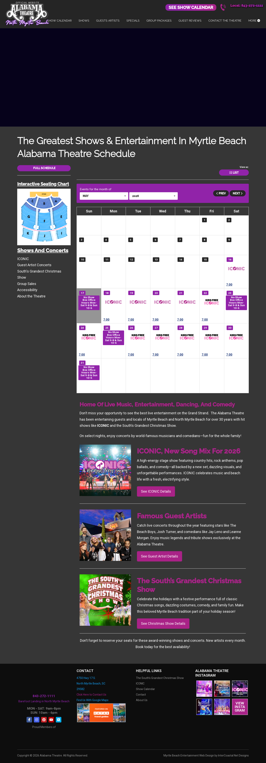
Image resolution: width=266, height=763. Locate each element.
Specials (133, 20)
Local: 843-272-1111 (246, 5)
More (254, 20)
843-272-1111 (44, 696)
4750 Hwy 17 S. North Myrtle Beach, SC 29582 (91, 683)
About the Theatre (31, 296)
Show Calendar (59, 20)
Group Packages (159, 20)
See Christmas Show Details (163, 623)
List (234, 172)
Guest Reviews (190, 20)
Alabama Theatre (27, 13)
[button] (104, 196)
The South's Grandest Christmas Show (160, 677)
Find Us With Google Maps (92, 699)
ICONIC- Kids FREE (211, 302)
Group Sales (26, 283)
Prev (221, 193)
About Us (141, 699)
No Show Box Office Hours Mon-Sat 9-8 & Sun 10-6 (89, 302)
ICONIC (236, 268)
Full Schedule (44, 168)
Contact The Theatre (224, 20)
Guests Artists (108, 20)
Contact (141, 694)
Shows (84, 20)
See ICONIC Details (156, 491)
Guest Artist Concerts (34, 265)
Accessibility (27, 290)
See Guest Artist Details (159, 556)
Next (237, 193)
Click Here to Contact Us (91, 694)
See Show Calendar (191, 7)
